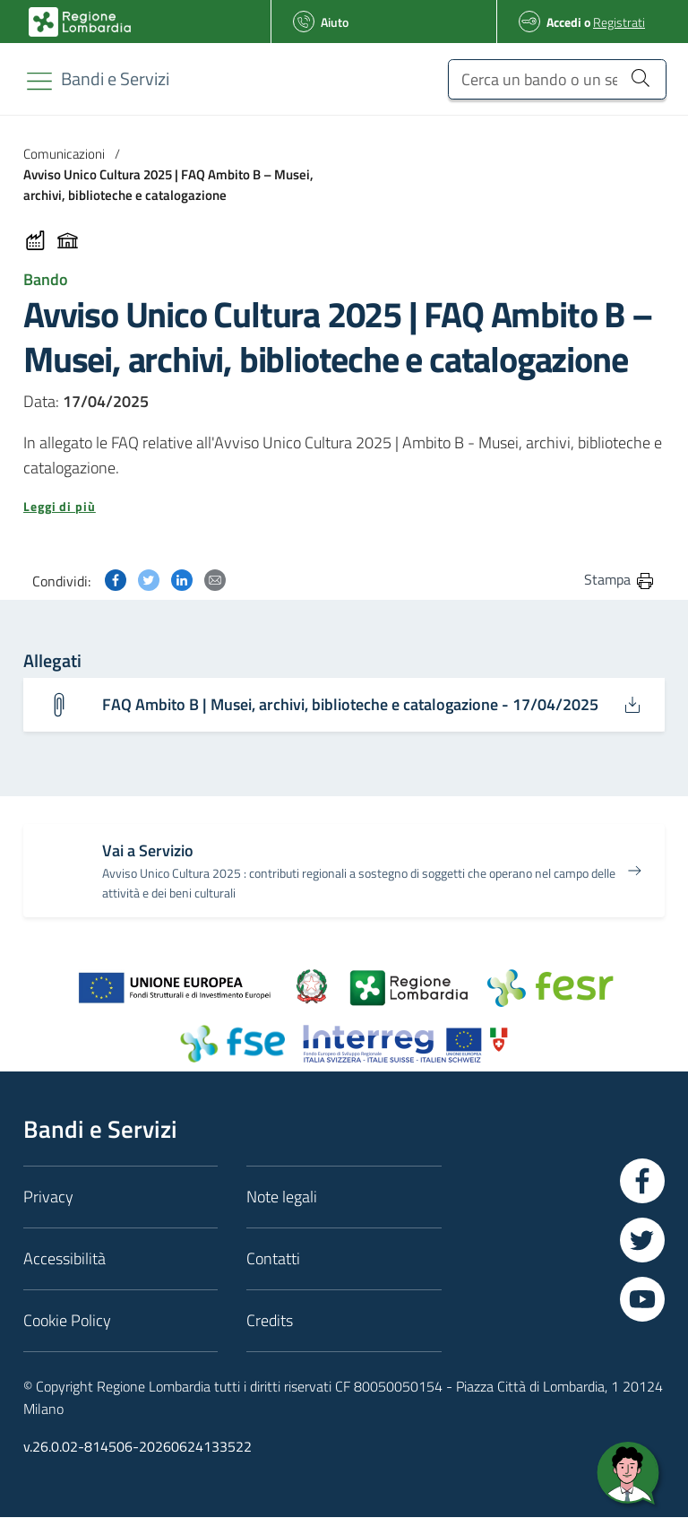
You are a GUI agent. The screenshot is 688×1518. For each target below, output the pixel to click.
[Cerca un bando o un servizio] (640, 77)
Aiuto (334, 22)
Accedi (563, 22)
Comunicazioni (64, 153)
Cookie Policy (67, 1320)
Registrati (619, 22)
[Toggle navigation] (39, 81)
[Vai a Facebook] (642, 1180)
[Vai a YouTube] (642, 1299)
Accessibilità (64, 1258)
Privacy (48, 1196)
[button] (344, 506)
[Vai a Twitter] (642, 1240)
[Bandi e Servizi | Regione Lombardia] (80, 22)
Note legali (281, 1196)
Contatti (273, 1258)
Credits (269, 1320)
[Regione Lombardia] (115, 78)
